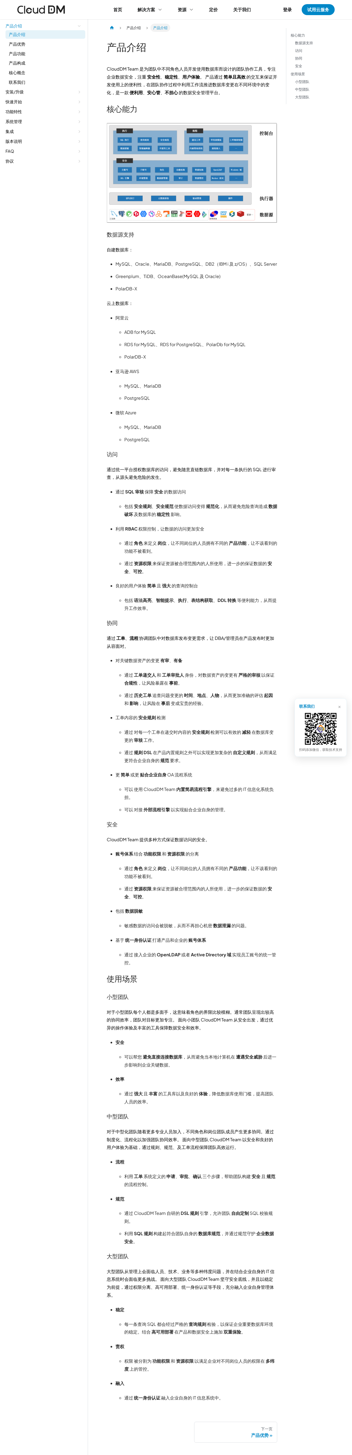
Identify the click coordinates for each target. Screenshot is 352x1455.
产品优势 (17, 43)
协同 (298, 58)
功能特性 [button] (14, 111)
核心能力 (298, 35)
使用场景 (298, 74)
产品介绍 (17, 34)
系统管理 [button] (14, 121)
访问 (298, 51)
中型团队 (302, 89)
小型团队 (302, 81)
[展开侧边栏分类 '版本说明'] (79, 141)
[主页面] (112, 28)
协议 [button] (10, 160)
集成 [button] (10, 131)
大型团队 (302, 97)
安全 (298, 66)
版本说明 (14, 141)
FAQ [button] (10, 151)
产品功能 (17, 53)
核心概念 (17, 72)
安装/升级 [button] (15, 91)
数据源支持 (304, 43)
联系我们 (17, 82)
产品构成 (17, 63)
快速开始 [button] (14, 101)
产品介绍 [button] (14, 25)
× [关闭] (339, 706)
